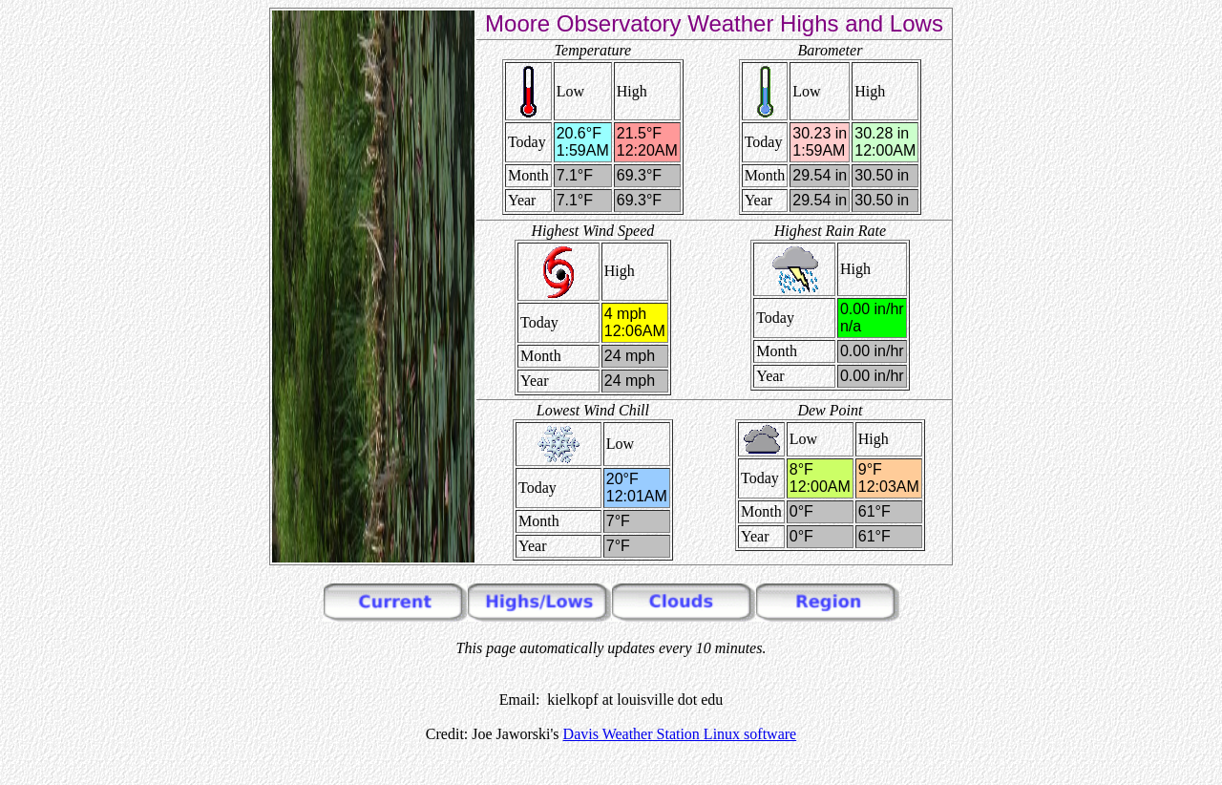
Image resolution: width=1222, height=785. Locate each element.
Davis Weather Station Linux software (680, 734)
